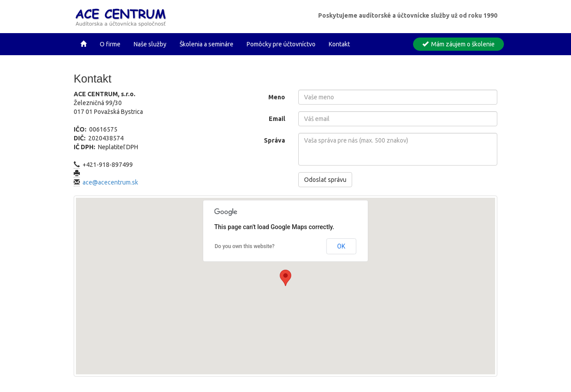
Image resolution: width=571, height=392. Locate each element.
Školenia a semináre (206, 44)
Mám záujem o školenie (458, 44)
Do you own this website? (245, 246)
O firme (110, 44)
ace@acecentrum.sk (110, 182)
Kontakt (339, 44)
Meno (276, 97)
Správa (274, 140)
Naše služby (150, 44)
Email (277, 118)
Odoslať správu (325, 179)
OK (341, 246)
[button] (285, 278)
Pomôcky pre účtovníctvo (281, 44)
